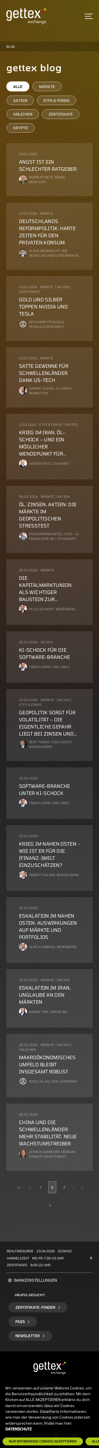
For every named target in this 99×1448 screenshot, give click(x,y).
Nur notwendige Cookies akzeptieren (43, 1441)
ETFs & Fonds (56, 100)
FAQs (22, 1321)
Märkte (47, 86)
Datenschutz (18, 1429)
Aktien (20, 100)
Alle (17, 86)
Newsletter (30, 1335)
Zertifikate (61, 114)
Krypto (20, 128)
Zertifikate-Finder (38, 1307)
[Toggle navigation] (89, 16)
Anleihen (22, 114)
